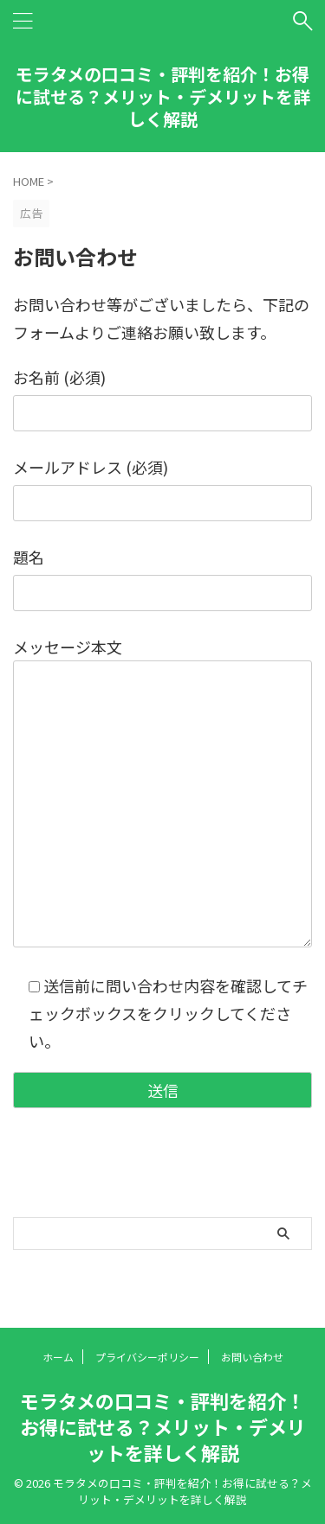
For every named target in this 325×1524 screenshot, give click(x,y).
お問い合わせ (252, 1356)
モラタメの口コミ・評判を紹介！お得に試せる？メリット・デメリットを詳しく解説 (163, 96)
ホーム (58, 1356)
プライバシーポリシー (147, 1356)
